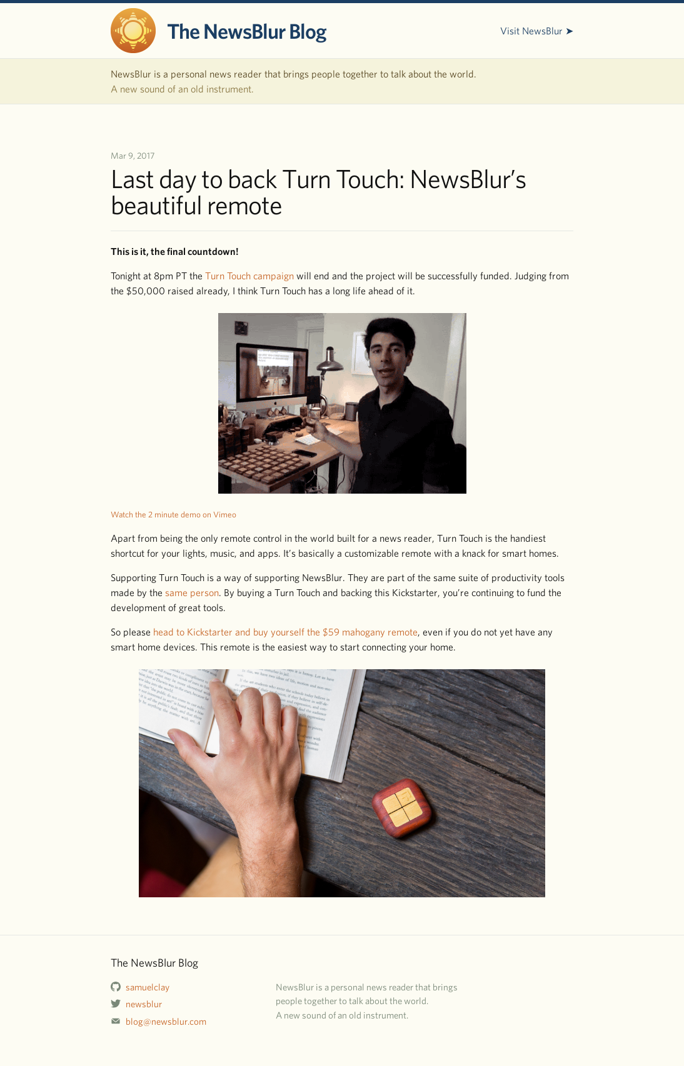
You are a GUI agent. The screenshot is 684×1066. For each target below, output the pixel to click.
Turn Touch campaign (249, 275)
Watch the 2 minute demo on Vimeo (173, 514)
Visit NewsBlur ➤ (536, 30)
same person (192, 592)
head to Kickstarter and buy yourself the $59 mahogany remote (285, 631)
